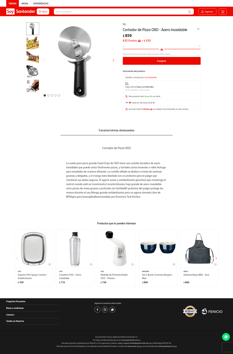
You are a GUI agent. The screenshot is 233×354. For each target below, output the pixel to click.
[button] (189, 11)
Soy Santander (150, 77)
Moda (24, 3)
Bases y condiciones (15, 307)
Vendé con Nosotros (15, 320)
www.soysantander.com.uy (130, 340)
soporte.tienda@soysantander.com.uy (137, 343)
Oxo (124, 23)
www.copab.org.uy (134, 346)
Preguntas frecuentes (15, 301)
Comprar (161, 61)
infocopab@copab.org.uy (168, 346)
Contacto (10, 314)
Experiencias (40, 3)
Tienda (12, 3)
